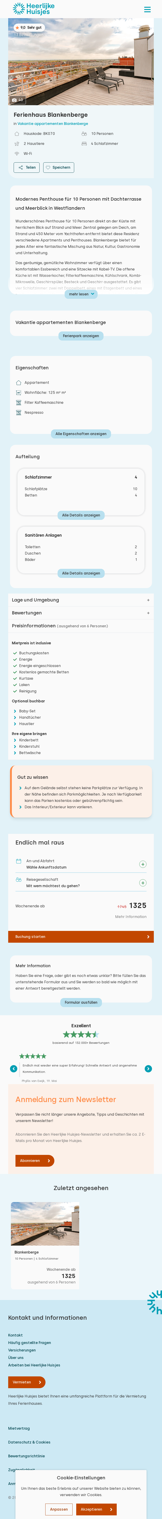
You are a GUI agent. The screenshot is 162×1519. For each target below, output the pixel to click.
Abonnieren (30, 1161)
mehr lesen (79, 294)
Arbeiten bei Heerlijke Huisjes (34, 1365)
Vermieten (22, 1382)
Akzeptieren (91, 1509)
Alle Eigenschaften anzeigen (81, 434)
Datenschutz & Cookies (29, 1442)
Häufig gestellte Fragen (29, 1343)
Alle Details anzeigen (81, 515)
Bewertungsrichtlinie (26, 1456)
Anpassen (59, 1509)
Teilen (27, 167)
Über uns (16, 1358)
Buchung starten (30, 937)
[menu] (147, 9)
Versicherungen (22, 1350)
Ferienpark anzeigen (81, 336)
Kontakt (15, 1335)
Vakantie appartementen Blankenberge (53, 124)
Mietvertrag (19, 1428)
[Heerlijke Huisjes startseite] (33, 9)
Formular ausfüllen (81, 1002)
